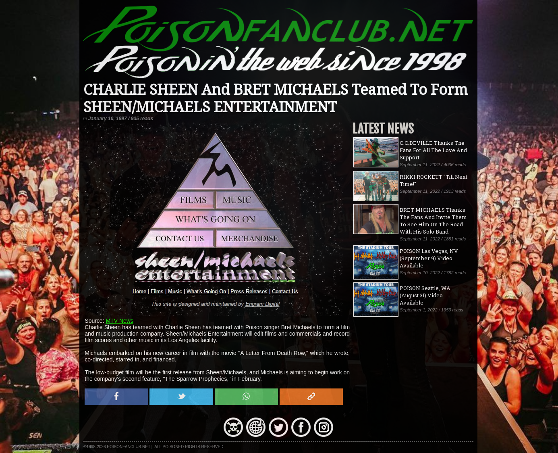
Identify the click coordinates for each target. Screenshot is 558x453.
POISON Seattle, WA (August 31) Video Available (425, 295)
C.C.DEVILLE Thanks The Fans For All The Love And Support (433, 150)
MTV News (119, 320)
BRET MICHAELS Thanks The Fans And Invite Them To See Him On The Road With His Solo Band (433, 220)
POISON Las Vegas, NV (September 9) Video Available (429, 258)
